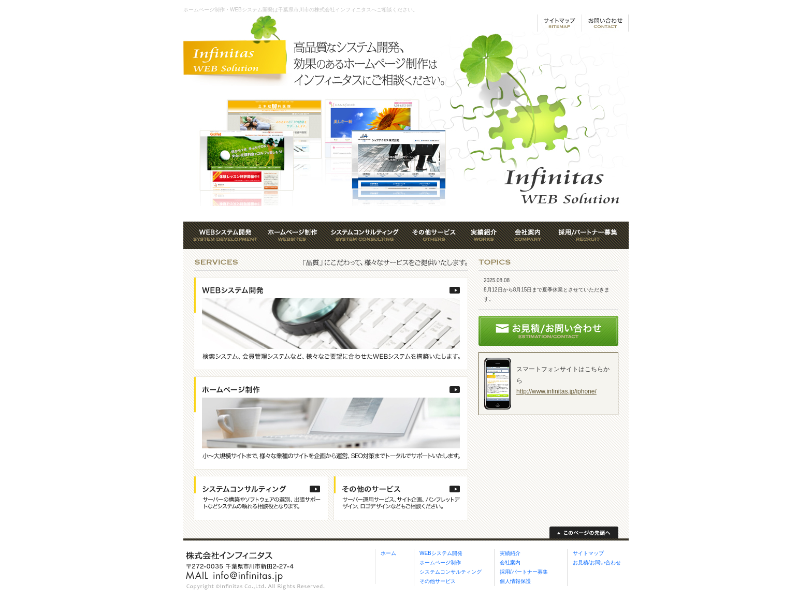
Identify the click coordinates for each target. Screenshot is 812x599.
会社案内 (510, 562)
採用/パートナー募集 (524, 572)
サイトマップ (588, 553)
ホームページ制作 (440, 562)
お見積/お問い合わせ (597, 562)
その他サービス (437, 581)
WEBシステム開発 (440, 553)
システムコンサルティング (450, 572)
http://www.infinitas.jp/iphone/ (556, 391)
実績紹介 (510, 553)
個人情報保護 (515, 581)
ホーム (388, 553)
